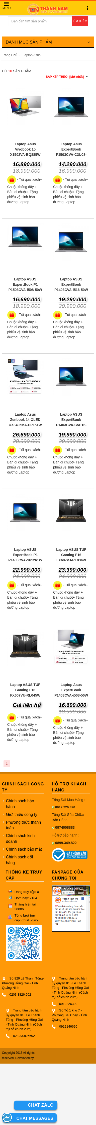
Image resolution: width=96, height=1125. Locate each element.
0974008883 (65, 827)
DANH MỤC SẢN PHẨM (48, 42)
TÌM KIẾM (79, 21)
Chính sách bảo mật (24, 849)
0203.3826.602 (20, 994)
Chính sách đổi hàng (19, 860)
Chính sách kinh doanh (20, 838)
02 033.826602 (24, 1036)
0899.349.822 (66, 843)
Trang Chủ (10, 55)
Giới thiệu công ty (21, 814)
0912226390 (68, 1004)
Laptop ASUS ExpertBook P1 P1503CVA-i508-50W (25, 284)
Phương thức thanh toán (23, 825)
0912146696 (68, 1026)
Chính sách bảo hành (20, 804)
